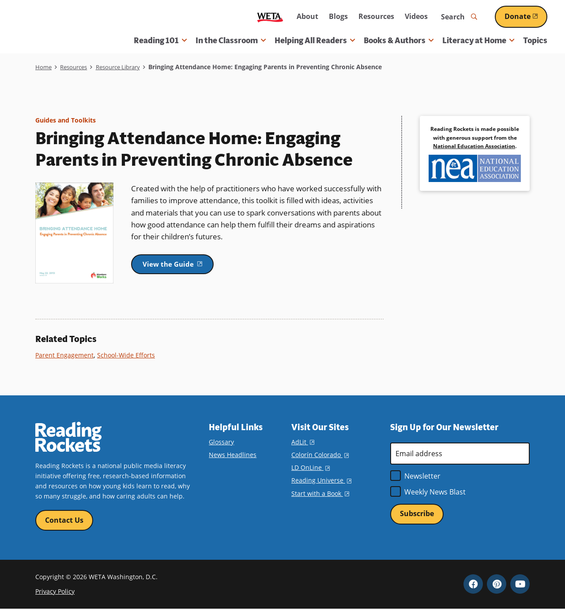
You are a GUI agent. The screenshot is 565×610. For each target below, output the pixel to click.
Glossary (221, 442)
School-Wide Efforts (128, 354)
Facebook (473, 585)
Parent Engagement (64, 354)
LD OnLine (310, 467)
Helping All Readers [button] (315, 40)
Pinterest (496, 585)
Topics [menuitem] (535, 40)
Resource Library (125, 67)
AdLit (302, 442)
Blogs (338, 16)
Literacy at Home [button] (478, 40)
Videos (416, 16)
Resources (376, 16)
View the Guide (183, 264)
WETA (270, 16)
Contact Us (64, 520)
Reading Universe (321, 480)
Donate (526, 16)
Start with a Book (320, 493)
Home (44, 67)
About (307, 16)
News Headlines (232, 454)
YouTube (520, 585)
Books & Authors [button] (398, 40)
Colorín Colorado (320, 454)
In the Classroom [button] (231, 40)
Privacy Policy (55, 592)
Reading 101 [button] (160, 40)
